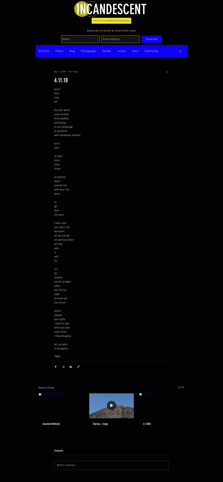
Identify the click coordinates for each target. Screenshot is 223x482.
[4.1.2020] (161, 405)
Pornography (88, 51)
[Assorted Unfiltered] (61, 405)
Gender (107, 51)
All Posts (44, 51)
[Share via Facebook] (55, 366)
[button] (180, 51)
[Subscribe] (151, 39)
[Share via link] (78, 366)
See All (181, 387)
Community (151, 51)
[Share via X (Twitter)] (63, 366)
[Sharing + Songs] (111, 405)
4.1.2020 (147, 424)
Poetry (59, 51)
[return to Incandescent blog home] (111, 21)
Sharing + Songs (100, 424)
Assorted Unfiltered (51, 424)
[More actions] (167, 72)
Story (135, 51)
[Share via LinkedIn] (70, 366)
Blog (72, 51)
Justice (121, 51)
